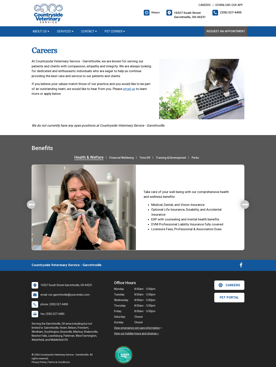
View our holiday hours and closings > (136, 333)
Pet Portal (229, 297)
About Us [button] (41, 31)
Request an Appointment (226, 31)
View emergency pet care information (137, 327)
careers (229, 285)
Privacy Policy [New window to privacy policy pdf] (39, 362)
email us (129, 89)
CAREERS (205, 5)
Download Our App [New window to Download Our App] (229, 5)
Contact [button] (89, 31)
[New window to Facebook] (241, 265)
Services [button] (65, 31)
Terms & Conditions (59, 362)
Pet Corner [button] (114, 31)
